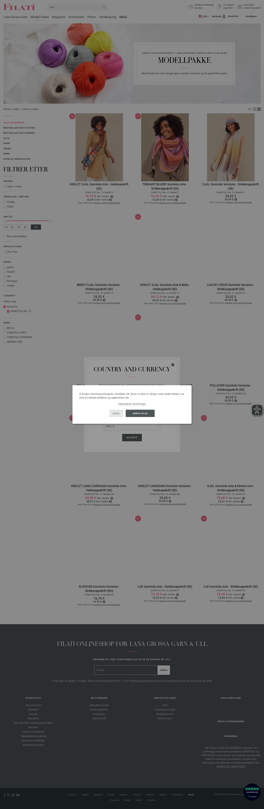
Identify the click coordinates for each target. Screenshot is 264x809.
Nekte (116, 413)
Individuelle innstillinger (132, 403)
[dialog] (132, 404)
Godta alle (140, 413)
